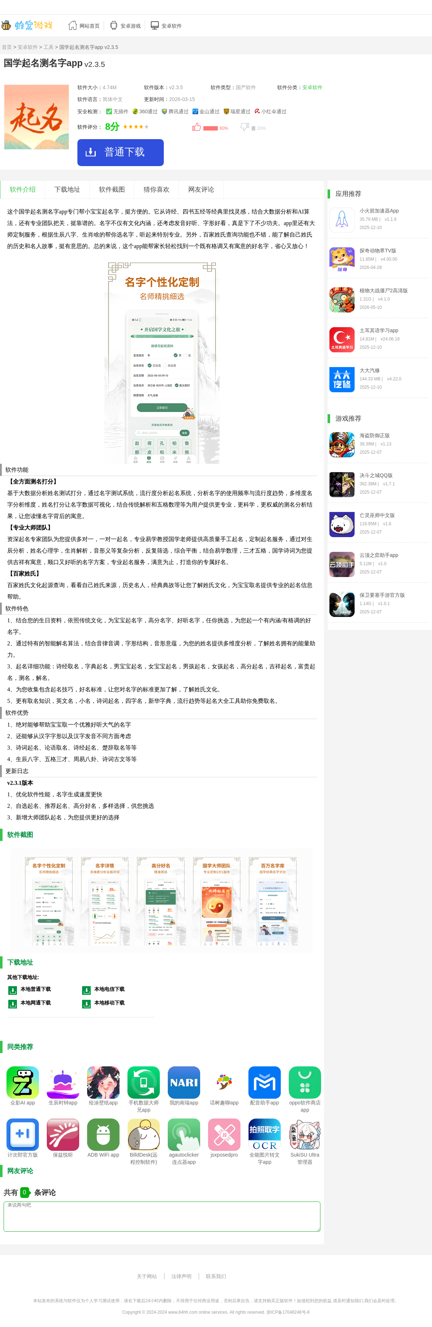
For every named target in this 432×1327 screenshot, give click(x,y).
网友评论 (201, 189)
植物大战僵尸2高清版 (384, 290)
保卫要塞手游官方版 (382, 595)
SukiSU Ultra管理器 (305, 1158)
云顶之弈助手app (379, 555)
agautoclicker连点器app (184, 1158)
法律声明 (181, 1276)
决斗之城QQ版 (376, 475)
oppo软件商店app (304, 1106)
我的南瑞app (184, 1103)
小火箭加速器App (379, 211)
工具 (49, 47)
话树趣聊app (224, 1103)
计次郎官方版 (23, 1155)
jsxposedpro (224, 1155)
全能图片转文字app (264, 1158)
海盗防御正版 (375, 435)
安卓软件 (28, 47)
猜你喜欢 (157, 189)
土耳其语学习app (379, 330)
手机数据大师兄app (144, 1106)
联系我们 (216, 1276)
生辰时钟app (63, 1103)
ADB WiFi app (103, 1155)
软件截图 (112, 189)
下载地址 (67, 189)
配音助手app (264, 1103)
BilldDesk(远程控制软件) (143, 1158)
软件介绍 (23, 189)
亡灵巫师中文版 (377, 515)
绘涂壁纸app (103, 1103)
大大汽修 (370, 370)
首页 (7, 47)
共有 (12, 1192)
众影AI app (22, 1103)
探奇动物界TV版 (378, 250)
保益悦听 (63, 1155)
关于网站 (147, 1276)
